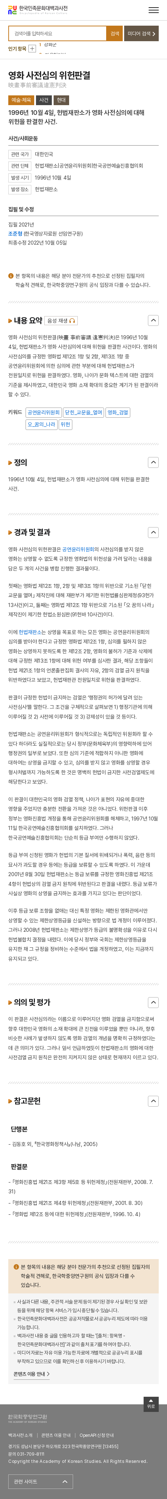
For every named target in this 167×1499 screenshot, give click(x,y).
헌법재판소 (30, 632)
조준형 (15, 234)
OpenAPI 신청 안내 (96, 1435)
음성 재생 (57, 321)
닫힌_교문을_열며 (83, 412)
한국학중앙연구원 (27, 1418)
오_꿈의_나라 (41, 424)
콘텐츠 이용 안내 (29, 1374)
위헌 (65, 424)
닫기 (153, 320)
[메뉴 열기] (154, 10)
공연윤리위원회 (44, 412)
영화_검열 (118, 412)
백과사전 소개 (20, 1435)
